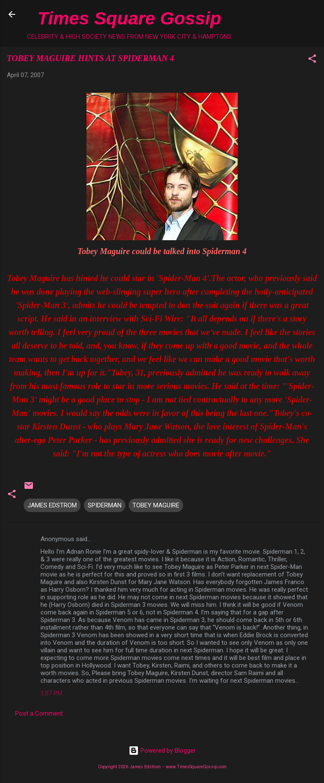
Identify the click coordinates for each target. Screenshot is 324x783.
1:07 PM (51, 693)
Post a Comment (39, 713)
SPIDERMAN (105, 505)
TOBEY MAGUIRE (155, 505)
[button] (312, 60)
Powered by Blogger (162, 750)
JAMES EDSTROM (52, 505)
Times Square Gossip (129, 18)
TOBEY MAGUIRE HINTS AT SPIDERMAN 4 (90, 58)
